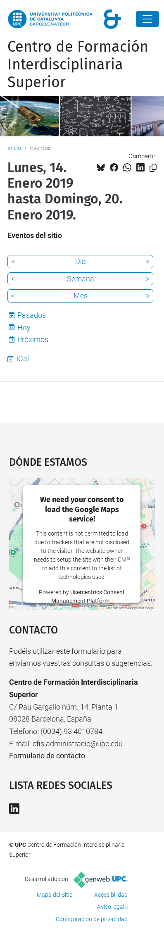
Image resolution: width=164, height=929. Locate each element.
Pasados (31, 315)
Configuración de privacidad (92, 919)
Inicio (14, 148)
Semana (80, 278)
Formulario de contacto (47, 755)
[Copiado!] (153, 168)
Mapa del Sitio (55, 894)
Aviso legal (110, 906)
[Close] (147, 19)
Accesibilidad (111, 894)
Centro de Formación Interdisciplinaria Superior (77, 64)
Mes (81, 295)
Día (80, 261)
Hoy (24, 327)
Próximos (32, 339)
